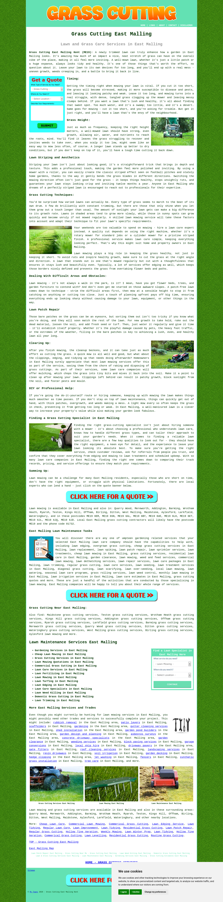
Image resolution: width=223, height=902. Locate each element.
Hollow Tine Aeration (82, 831)
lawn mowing (53, 634)
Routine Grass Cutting (167, 835)
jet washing (103, 757)
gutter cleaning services (149, 726)
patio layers (130, 722)
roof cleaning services (98, 749)
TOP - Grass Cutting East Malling (54, 842)
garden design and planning (80, 734)
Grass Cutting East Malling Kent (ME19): (61, 52)
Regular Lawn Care (56, 827)
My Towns (34, 892)
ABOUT (162, 25)
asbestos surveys (143, 734)
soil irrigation (106, 753)
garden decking (156, 753)
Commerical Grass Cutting (128, 824)
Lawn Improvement (85, 827)
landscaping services (164, 749)
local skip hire (87, 745)
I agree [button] (124, 892)
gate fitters (39, 749)
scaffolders (37, 726)
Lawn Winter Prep (138, 831)
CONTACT (172, 25)
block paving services (140, 741)
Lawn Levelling (95, 835)
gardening (81, 726)
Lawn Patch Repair (179, 827)
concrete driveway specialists (85, 738)
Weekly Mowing (111, 831)
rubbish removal (65, 722)
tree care (92, 761)
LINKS (152, 25)
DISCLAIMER (186, 25)
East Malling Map (41, 848)
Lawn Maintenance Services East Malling (73, 642)
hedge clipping (40, 757)
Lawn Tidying (110, 827)
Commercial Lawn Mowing (87, 824)
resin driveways (54, 753)
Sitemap (31, 870)
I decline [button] (135, 892)
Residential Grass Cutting (142, 827)
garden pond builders (140, 730)
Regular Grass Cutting (45, 831)
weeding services (83, 741)
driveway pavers (140, 745)
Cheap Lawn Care (52, 824)
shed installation (69, 730)
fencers (145, 757)
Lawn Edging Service (168, 824)
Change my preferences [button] (155, 892)
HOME (143, 25)
